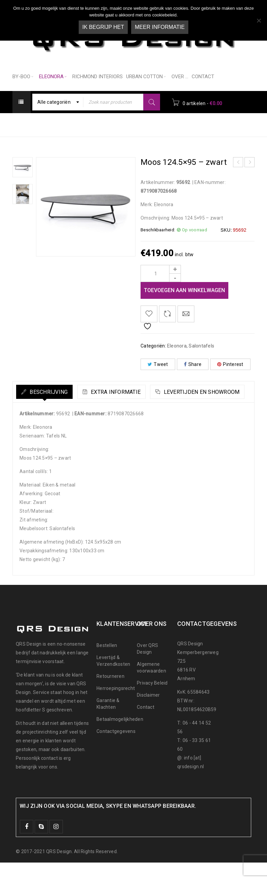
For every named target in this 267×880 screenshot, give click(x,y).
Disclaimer (148, 712)
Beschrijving (53, 392)
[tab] (50, 392)
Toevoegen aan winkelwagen (184, 290)
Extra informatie (131, 392)
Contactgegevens (116, 748)
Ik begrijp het (103, 27)
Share (193, 364)
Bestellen (107, 662)
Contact (145, 724)
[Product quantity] (161, 273)
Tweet (158, 364)
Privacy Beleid (152, 700)
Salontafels (165, 124)
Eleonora (130, 124)
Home (100, 124)
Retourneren (110, 693)
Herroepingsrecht (116, 705)
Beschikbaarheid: (158, 229)
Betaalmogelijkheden (120, 736)
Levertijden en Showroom (72, 409)
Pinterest (230, 364)
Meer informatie (160, 27)
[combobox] (59, 102)
